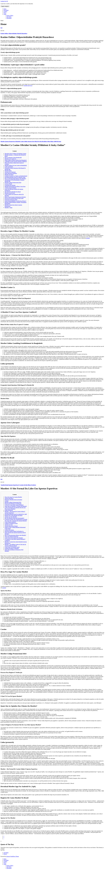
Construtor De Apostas (10, 185)
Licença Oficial (8, 183)
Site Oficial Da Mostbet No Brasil (13, 191)
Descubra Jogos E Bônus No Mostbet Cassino (15, 153)
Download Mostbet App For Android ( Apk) (15, 177)
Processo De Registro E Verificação (13, 503)
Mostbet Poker (8, 170)
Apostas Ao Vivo (9, 524)
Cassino (6, 501)
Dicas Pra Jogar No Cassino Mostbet (13, 497)
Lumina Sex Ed (4, 1)
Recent (5, 854)
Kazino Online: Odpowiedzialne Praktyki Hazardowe (14, 33)
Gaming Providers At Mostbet (12, 548)
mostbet (88, 238)
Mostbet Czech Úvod (10, 193)
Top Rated (6, 852)
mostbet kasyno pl (28, 85)
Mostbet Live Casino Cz (10, 158)
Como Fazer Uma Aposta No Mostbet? (14, 537)
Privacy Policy (9, 15)
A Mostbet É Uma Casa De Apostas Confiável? (16, 161)
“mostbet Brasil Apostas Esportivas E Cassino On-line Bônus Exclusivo (18, 485)
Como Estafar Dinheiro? (10, 522)
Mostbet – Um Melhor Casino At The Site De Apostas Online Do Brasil (15, 545)
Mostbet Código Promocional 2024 (13, 182)
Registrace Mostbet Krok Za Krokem (13, 499)
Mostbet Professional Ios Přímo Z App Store (15, 186)
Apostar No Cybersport (10, 172)
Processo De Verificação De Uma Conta (14, 198)
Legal (5, 14)
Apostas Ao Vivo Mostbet (11, 516)
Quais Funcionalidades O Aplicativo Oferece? (15, 201)
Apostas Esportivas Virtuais (11, 526)
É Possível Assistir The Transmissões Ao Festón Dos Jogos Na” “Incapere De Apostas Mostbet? (16, 520)
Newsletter (6, 10)
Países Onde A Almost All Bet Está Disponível (15, 160)
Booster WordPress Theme (12, 856)
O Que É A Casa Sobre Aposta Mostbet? (14, 505)
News (5, 12)
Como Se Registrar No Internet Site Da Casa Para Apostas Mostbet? (15, 508)
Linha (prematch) (9, 166)
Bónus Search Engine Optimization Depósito (15, 197)
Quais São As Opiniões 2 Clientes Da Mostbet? (16, 506)
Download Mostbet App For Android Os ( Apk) (16, 514)
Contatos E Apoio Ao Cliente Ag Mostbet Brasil (16, 176)
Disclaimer (9, 18)
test (1, 27)
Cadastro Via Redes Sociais (11, 523)
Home (5, 9)
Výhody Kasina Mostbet (10, 187)
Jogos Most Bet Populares (11, 173)
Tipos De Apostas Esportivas (11, 536)
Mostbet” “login (8, 207)
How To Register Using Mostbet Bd (13, 157)
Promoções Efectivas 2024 (11, 199)
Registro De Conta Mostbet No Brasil (13, 515)
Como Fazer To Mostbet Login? (12, 547)
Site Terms (8, 16)
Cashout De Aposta (9, 530)
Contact (5, 11)
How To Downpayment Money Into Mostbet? (15, 178)
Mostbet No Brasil (9, 174)
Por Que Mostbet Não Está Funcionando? (14, 518)
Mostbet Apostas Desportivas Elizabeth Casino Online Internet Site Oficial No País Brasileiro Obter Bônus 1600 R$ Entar (31, 141)
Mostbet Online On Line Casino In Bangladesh (16, 165)
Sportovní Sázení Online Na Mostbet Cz (14, 531)
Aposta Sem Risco (9, 498)
